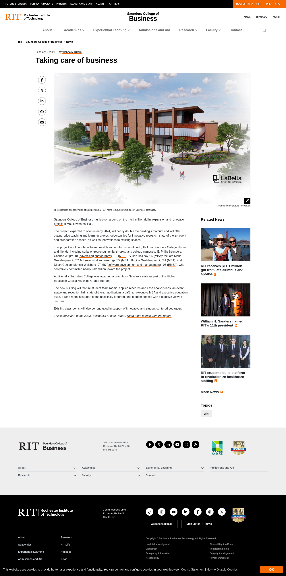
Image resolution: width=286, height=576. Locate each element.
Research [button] (186, 30)
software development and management (134, 264)
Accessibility (152, 558)
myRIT (277, 17)
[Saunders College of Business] (43, 446)
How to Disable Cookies (222, 569)
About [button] (47, 30)
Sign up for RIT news (199, 523)
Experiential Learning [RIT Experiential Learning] (31, 551)
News (247, 17)
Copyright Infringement (222, 553)
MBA (122, 256)
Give (277, 4)
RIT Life (65, 544)
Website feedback (161, 523)
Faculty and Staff (81, 4)
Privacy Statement (219, 558)
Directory (261, 17)
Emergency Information (158, 553)
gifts (206, 413)
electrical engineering (100, 260)
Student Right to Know (221, 544)
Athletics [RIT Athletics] (66, 551)
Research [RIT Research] (66, 537)
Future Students (16, 4)
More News (210, 392)
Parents (61, 4)
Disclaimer (151, 549)
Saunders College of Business (44, 41)
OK (271, 569)
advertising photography (95, 256)
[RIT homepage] (27, 17)
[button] (264, 30)
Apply (268, 4)
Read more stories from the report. (149, 315)
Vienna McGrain (72, 52)
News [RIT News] (64, 559)
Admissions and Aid (154, 30)
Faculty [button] (212, 30)
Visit (258, 4)
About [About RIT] (21, 537)
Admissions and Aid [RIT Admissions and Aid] (30, 559)
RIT (20, 41)
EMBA (172, 264)
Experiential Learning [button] (110, 30)
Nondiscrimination (219, 549)
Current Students (41, 4)
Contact (236, 30)
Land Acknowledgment (158, 544)
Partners (114, 4)
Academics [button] (72, 30)
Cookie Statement (192, 569)
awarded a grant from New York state (124, 276)
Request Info (244, 4)
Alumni (100, 4)
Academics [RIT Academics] (25, 544)
